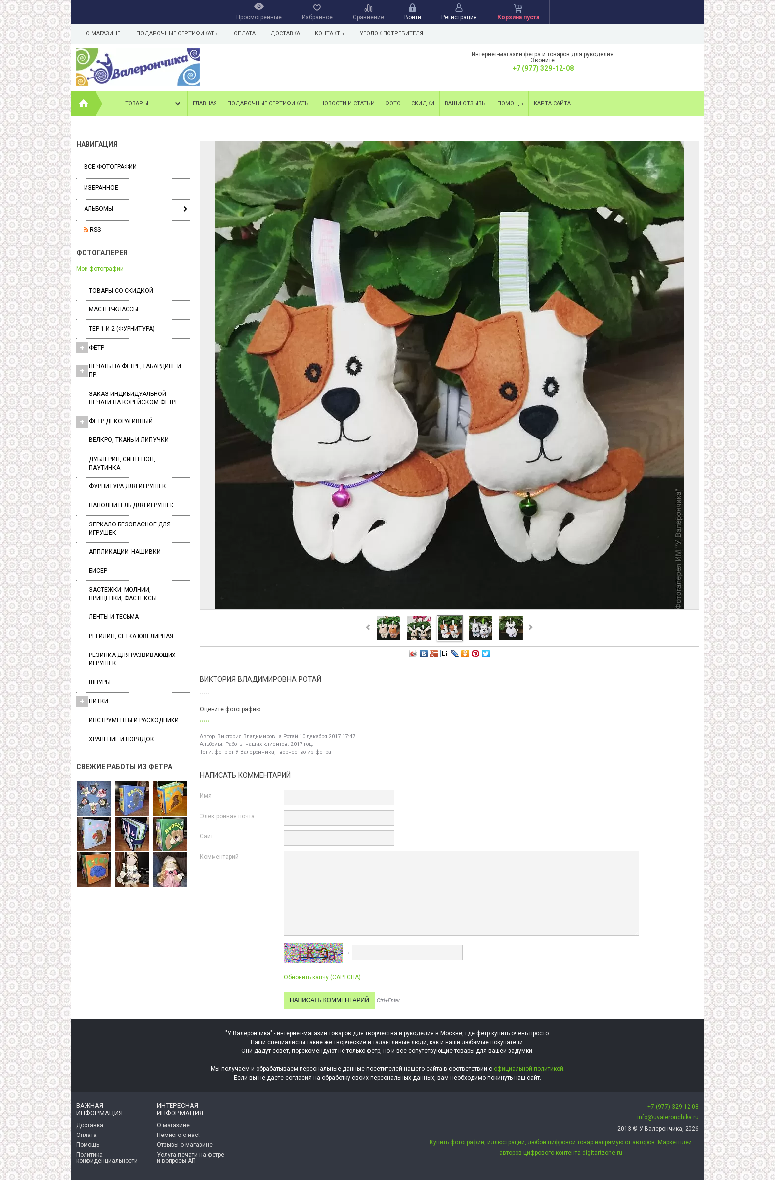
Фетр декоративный (114, 422)
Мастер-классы (113, 309)
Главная (205, 103)
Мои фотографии (100, 268)
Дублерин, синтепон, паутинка (122, 463)
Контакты (334, 33)
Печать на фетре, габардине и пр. (128, 370)
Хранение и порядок (121, 739)
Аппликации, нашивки (125, 551)
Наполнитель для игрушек (131, 505)
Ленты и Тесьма (114, 616)
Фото (393, 103)
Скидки (422, 103)
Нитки (92, 701)
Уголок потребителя (397, 33)
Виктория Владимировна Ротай (257, 736)
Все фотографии (110, 166)
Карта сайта (552, 103)
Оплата (246, 33)
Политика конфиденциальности (107, 1157)
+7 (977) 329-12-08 (543, 68)
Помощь (510, 103)
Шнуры (100, 682)
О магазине (103, 33)
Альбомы (98, 208)
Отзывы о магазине (185, 1144)
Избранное (101, 187)
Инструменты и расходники (134, 720)
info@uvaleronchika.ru (668, 1117)
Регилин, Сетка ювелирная (131, 636)
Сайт (206, 836)
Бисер (98, 571)
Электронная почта (227, 816)
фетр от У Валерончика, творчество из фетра (273, 752)
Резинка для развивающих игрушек (132, 659)
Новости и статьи (347, 103)
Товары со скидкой (121, 290)
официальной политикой (528, 1068)
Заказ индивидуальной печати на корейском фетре (134, 398)
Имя (206, 795)
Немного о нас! (178, 1135)
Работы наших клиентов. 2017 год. (269, 744)
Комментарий (219, 856)
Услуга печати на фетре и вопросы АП (190, 1157)
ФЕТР (90, 347)
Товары (153, 104)
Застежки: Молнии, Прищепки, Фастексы (123, 594)
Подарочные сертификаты (177, 33)
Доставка (288, 33)
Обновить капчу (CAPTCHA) (322, 977)
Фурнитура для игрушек (127, 486)
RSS (92, 229)
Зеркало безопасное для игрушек (130, 528)
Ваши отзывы (466, 103)
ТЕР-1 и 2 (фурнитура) (122, 328)
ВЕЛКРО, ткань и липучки (129, 440)
